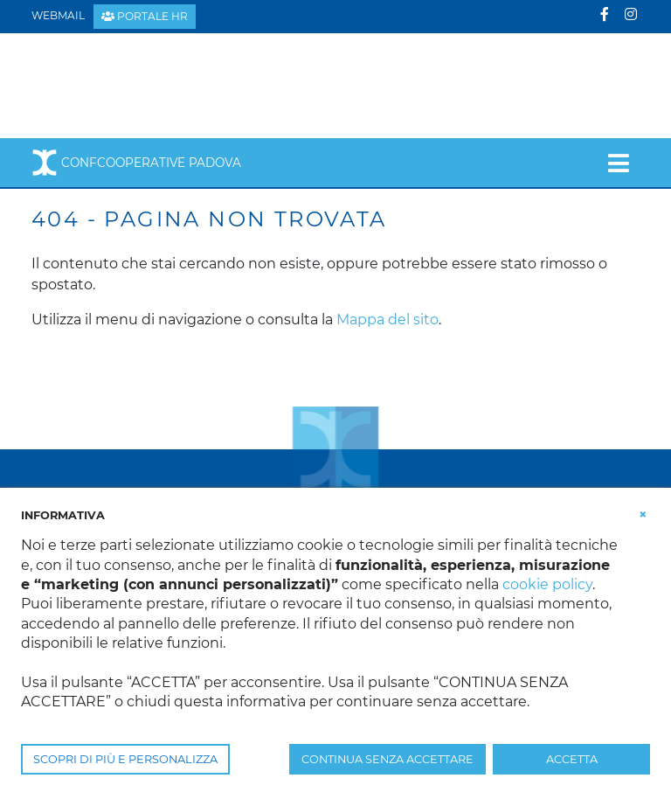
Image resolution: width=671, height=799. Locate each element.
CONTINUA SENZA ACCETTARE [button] (387, 759)
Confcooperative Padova (136, 162)
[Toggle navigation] (618, 162)
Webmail (58, 15)
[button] (643, 514)
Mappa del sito (387, 319)
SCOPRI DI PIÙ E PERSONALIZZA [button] (125, 759)
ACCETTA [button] (572, 759)
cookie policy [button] (547, 584)
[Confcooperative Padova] (167, 84)
